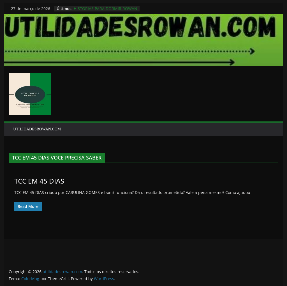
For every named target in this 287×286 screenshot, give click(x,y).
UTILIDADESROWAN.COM (37, 129)
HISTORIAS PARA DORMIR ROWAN (105, 8)
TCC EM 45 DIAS (39, 181)
